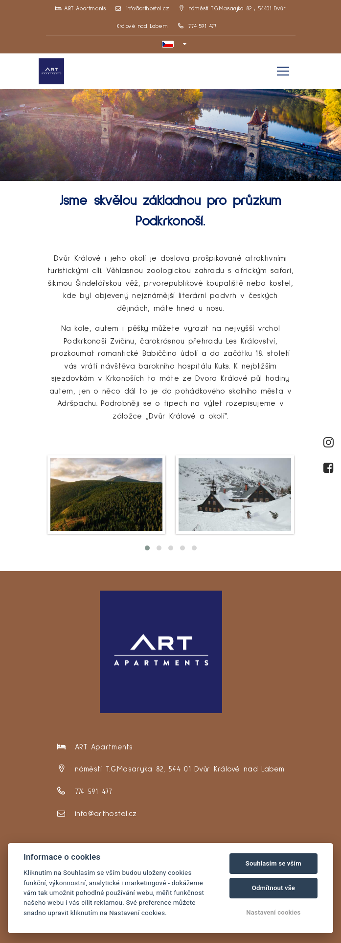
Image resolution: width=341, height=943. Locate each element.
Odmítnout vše (273, 888)
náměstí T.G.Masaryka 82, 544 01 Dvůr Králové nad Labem (180, 769)
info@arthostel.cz (142, 9)
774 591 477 (197, 26)
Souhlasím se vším (273, 863)
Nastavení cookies (273, 912)
